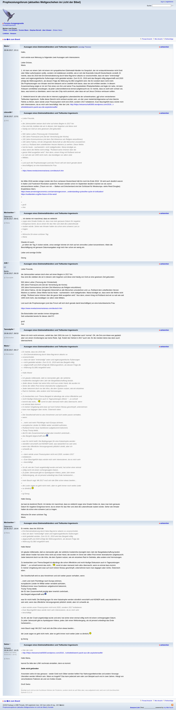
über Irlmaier (47, 30)
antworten (164, 47)
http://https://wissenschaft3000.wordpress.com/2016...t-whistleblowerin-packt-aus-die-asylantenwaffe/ (63, 653)
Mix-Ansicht (158, 39)
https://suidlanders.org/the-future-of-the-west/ (39, 194)
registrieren (169, 1)
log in (162, 1)
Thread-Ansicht (146, 39)
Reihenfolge (168, 39)
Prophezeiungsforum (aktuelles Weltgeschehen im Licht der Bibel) (25, 707)
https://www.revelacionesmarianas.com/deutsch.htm (43, 171)
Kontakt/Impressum (9, 25)
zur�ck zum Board (12, 39)
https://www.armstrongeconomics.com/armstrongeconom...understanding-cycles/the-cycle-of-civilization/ (62, 192)
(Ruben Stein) (57, 30)
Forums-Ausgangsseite (14, 23)
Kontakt (50, 707)
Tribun (5, 30)
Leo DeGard (13, 30)
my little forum (168, 707)
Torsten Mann (23, 30)
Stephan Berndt (35, 30)
